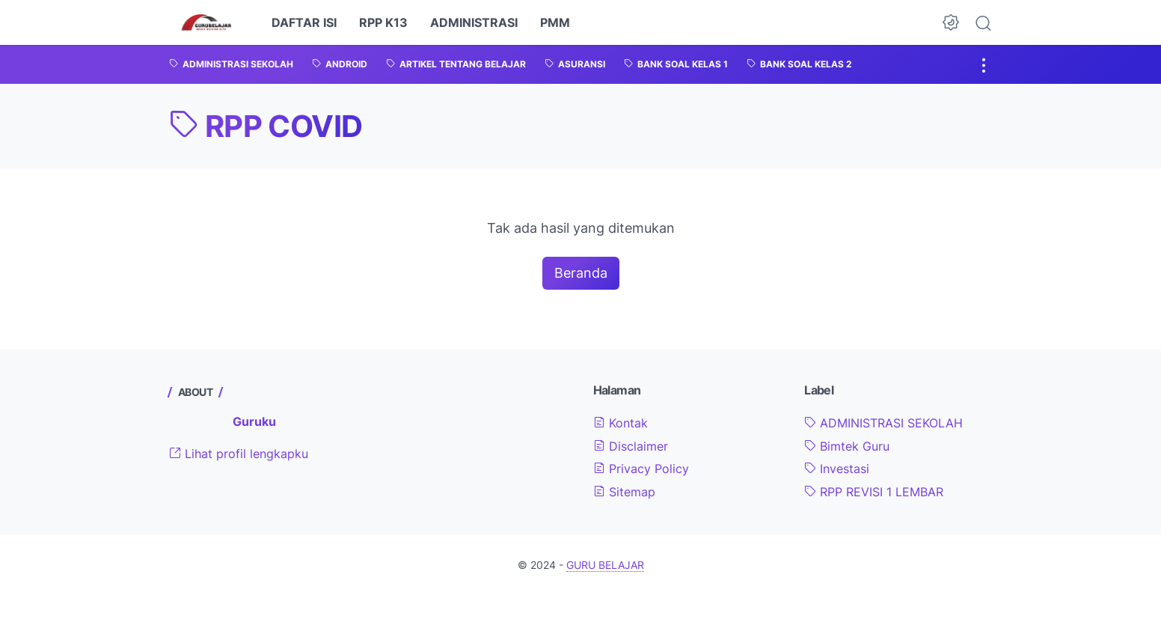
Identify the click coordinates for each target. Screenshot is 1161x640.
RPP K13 (383, 22)
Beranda (580, 273)
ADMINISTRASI (474, 22)
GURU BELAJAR (605, 564)
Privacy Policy (641, 468)
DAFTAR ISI (304, 22)
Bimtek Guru (846, 446)
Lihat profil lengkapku (238, 453)
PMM (555, 22)
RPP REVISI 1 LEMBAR (873, 491)
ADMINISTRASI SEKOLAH (883, 422)
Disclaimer (630, 446)
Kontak (620, 422)
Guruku (254, 421)
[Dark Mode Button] (951, 22)
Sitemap (624, 491)
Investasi (836, 468)
